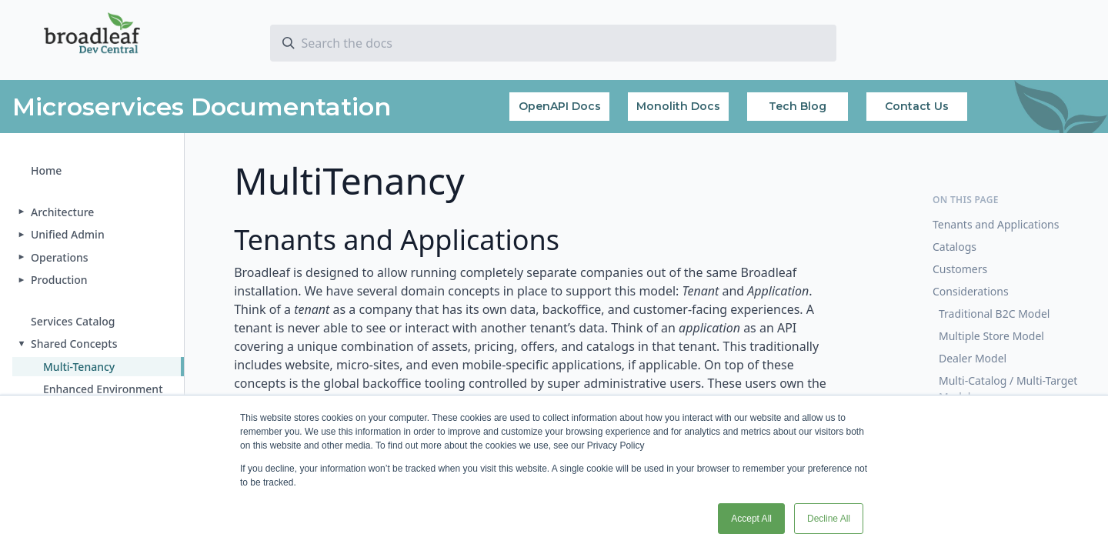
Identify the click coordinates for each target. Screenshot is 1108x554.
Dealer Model (972, 358)
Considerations (971, 291)
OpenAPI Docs (560, 106)
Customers (960, 269)
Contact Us (917, 106)
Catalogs (954, 246)
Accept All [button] (751, 518)
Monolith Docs (678, 106)
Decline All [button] (828, 518)
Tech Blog (797, 106)
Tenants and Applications (996, 224)
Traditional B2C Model (994, 313)
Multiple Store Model (991, 336)
